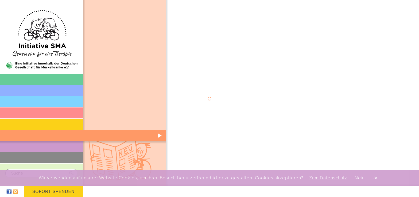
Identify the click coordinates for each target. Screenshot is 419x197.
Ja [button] (375, 178)
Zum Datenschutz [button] (328, 178)
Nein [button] (360, 178)
